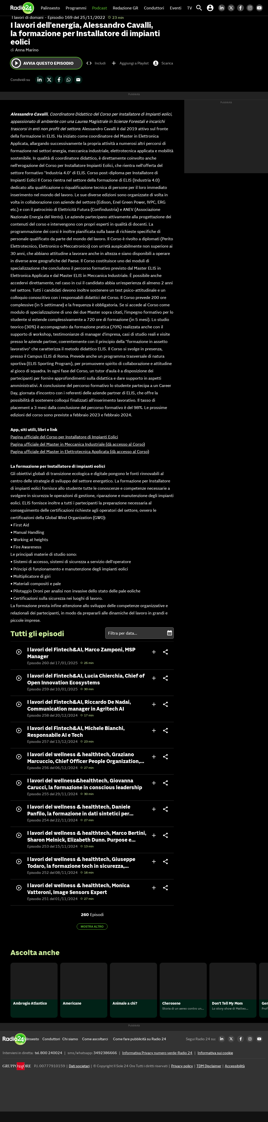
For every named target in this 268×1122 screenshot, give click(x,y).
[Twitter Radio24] (232, 7)
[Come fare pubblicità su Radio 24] (139, 1049)
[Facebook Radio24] (242, 7)
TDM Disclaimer (209, 1076)
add (154, 652)
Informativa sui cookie (215, 1063)
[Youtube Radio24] (260, 7)
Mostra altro (92, 926)
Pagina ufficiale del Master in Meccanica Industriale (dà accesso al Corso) (77, 444)
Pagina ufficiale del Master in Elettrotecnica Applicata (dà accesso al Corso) (79, 451)
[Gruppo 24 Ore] (17, 1078)
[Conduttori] (52, 1049)
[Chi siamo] (72, 1049)
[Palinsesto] (32, 1049)
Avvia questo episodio (42, 63)
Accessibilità (235, 1076)
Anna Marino (26, 49)
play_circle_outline (16, 63)
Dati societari (79, 1076)
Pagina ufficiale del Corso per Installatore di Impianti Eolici (64, 436)
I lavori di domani (27, 17)
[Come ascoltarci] (95, 1049)
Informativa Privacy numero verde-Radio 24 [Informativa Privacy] (157, 1063)
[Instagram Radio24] (251, 7)
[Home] (22, 8)
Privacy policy (182, 1076)
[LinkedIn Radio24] (223, 7)
